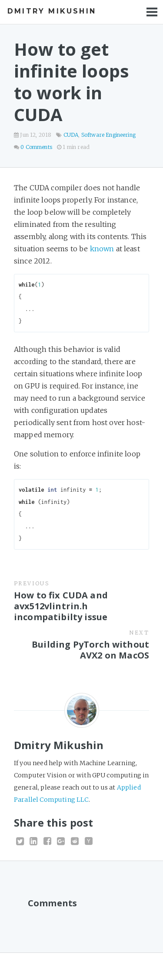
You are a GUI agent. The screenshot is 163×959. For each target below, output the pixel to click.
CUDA (71, 135)
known (102, 248)
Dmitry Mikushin (51, 11)
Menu (152, 12)
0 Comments (36, 147)
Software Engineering (108, 135)
